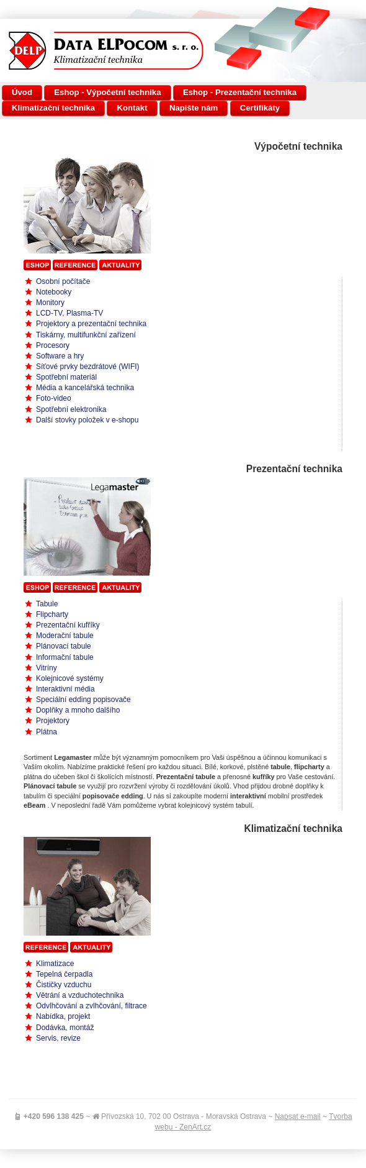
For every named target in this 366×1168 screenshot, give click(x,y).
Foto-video (53, 398)
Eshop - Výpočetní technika (107, 92)
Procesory (52, 345)
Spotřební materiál (66, 377)
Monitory (50, 302)
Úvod (22, 92)
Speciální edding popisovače (83, 699)
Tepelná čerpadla (64, 974)
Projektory (52, 720)
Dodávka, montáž (65, 1027)
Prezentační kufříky (68, 625)
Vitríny (46, 668)
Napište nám (193, 107)
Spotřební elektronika (71, 409)
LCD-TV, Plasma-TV (69, 313)
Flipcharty (52, 614)
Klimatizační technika (53, 107)
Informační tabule (65, 657)
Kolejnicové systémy (70, 678)
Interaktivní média (65, 689)
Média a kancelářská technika (85, 387)
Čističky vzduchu (63, 984)
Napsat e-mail (298, 1116)
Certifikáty (260, 107)
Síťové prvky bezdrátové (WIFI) (88, 366)
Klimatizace (55, 963)
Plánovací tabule (63, 646)
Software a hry (60, 356)
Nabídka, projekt (63, 1016)
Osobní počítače (63, 281)
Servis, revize (58, 1038)
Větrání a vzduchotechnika (79, 995)
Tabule (47, 604)
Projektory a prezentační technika (91, 323)
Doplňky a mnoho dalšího (78, 710)
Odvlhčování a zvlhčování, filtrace (91, 1005)
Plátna (46, 732)
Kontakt (132, 107)
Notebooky (53, 292)
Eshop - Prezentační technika (240, 92)
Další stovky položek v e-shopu (87, 420)
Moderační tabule (65, 635)
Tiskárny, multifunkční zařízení (86, 335)
